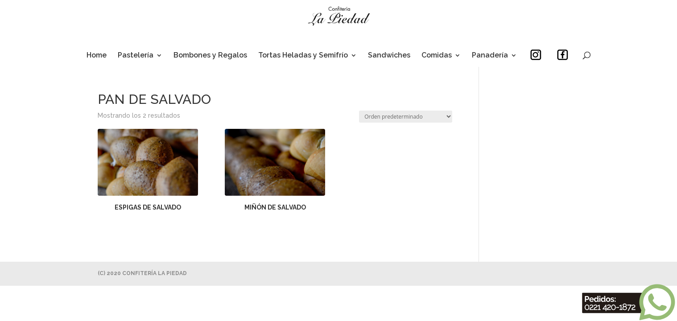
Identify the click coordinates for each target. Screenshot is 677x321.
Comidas (436, 55)
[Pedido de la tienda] (405, 117)
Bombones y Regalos (210, 55)
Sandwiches (389, 55)
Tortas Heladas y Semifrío (303, 55)
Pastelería (135, 55)
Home (97, 55)
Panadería (490, 55)
